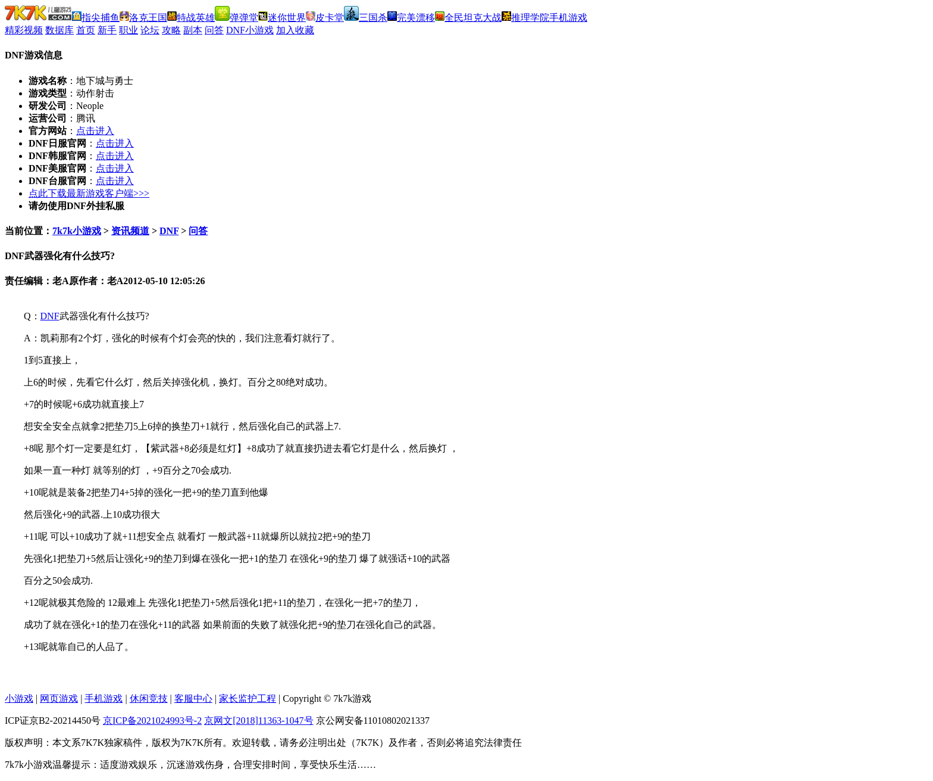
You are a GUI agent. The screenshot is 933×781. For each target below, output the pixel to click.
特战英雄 (191, 18)
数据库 (59, 30)
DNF (169, 231)
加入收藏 (295, 30)
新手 (107, 30)
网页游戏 (59, 698)
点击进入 (95, 131)
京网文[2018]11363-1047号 (258, 720)
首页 (85, 30)
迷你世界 (282, 18)
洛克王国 (143, 18)
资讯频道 (130, 231)
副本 (192, 30)
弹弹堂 (236, 18)
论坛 (149, 30)
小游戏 (19, 698)
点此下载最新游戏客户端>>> (89, 193)
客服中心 (193, 698)
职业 (128, 30)
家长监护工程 (247, 698)
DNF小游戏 (250, 30)
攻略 (171, 30)
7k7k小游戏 (76, 231)
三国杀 (365, 18)
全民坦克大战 (468, 18)
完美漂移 (411, 18)
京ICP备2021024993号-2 (152, 720)
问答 (214, 30)
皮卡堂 (325, 18)
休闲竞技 (149, 698)
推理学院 (525, 18)
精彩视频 (24, 30)
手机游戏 (568, 18)
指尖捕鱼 (96, 18)
